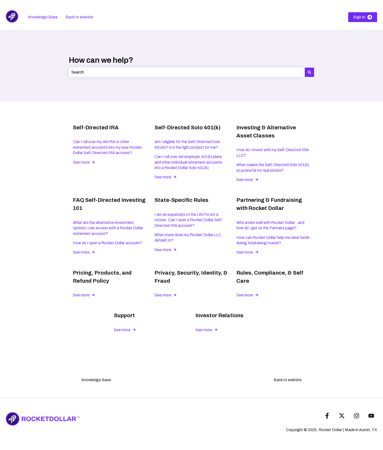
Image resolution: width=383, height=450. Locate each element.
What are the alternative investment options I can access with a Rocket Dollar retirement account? (108, 228)
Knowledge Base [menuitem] (96, 380)
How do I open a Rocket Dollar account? (107, 243)
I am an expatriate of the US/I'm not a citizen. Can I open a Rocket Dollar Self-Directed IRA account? (188, 220)
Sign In (362, 17)
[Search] (309, 72)
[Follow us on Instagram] (356, 416)
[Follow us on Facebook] (327, 416)
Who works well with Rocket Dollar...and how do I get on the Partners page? (270, 225)
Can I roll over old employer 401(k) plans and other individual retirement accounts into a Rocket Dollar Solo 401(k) (188, 162)
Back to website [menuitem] (288, 380)
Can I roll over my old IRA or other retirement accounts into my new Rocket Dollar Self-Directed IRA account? (107, 147)
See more (81, 162)
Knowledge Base (43, 17)
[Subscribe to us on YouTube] (371, 416)
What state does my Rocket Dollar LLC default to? (187, 237)
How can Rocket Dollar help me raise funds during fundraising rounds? (272, 240)
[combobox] (187, 72)
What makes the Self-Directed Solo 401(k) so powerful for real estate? (272, 167)
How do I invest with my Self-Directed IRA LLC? (272, 152)
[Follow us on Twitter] (342, 416)
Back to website (79, 17)
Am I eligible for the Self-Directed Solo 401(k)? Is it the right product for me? (187, 144)
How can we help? (101, 60)
